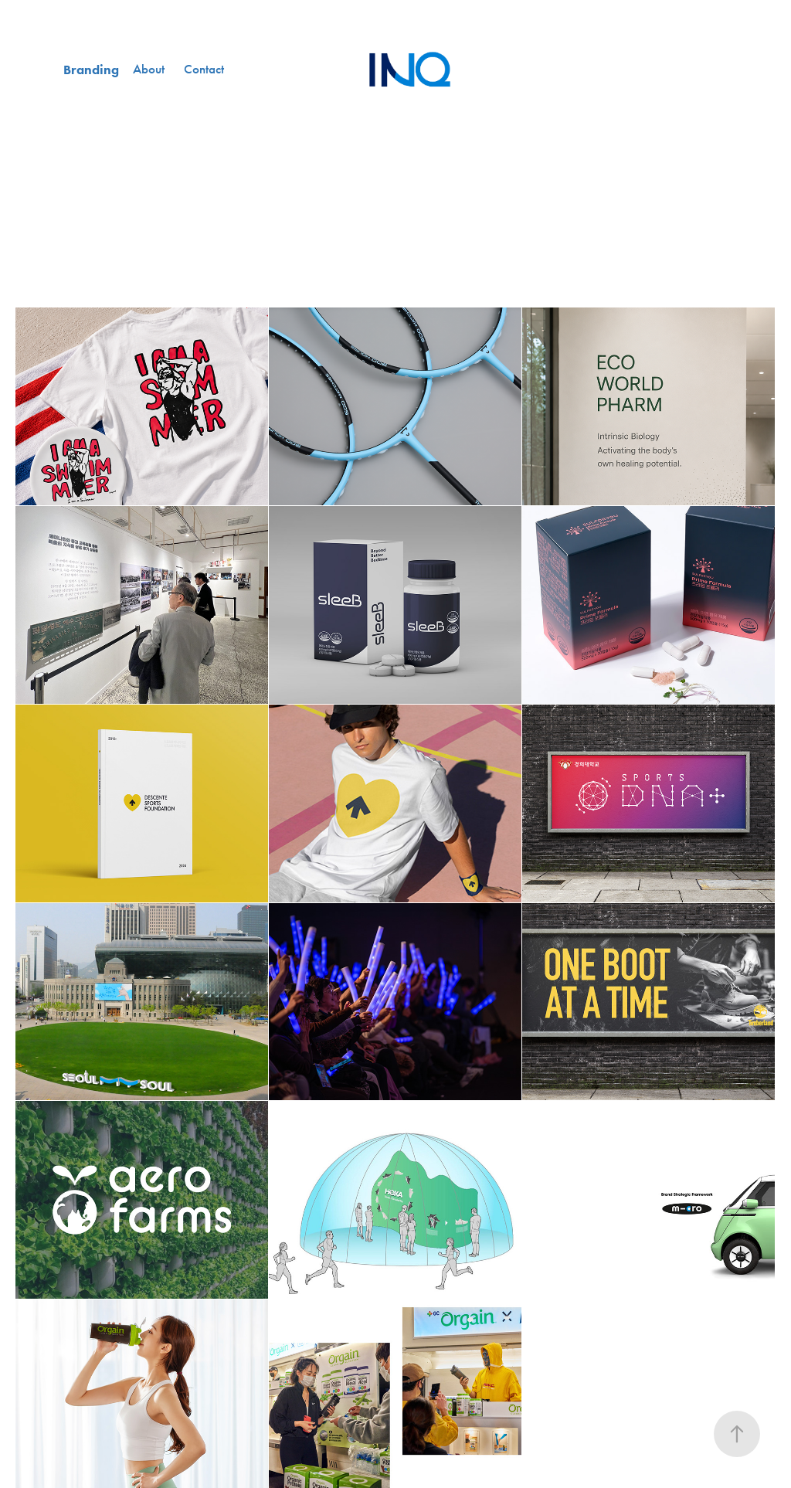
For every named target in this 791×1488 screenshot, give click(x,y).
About (149, 69)
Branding (91, 69)
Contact (204, 69)
